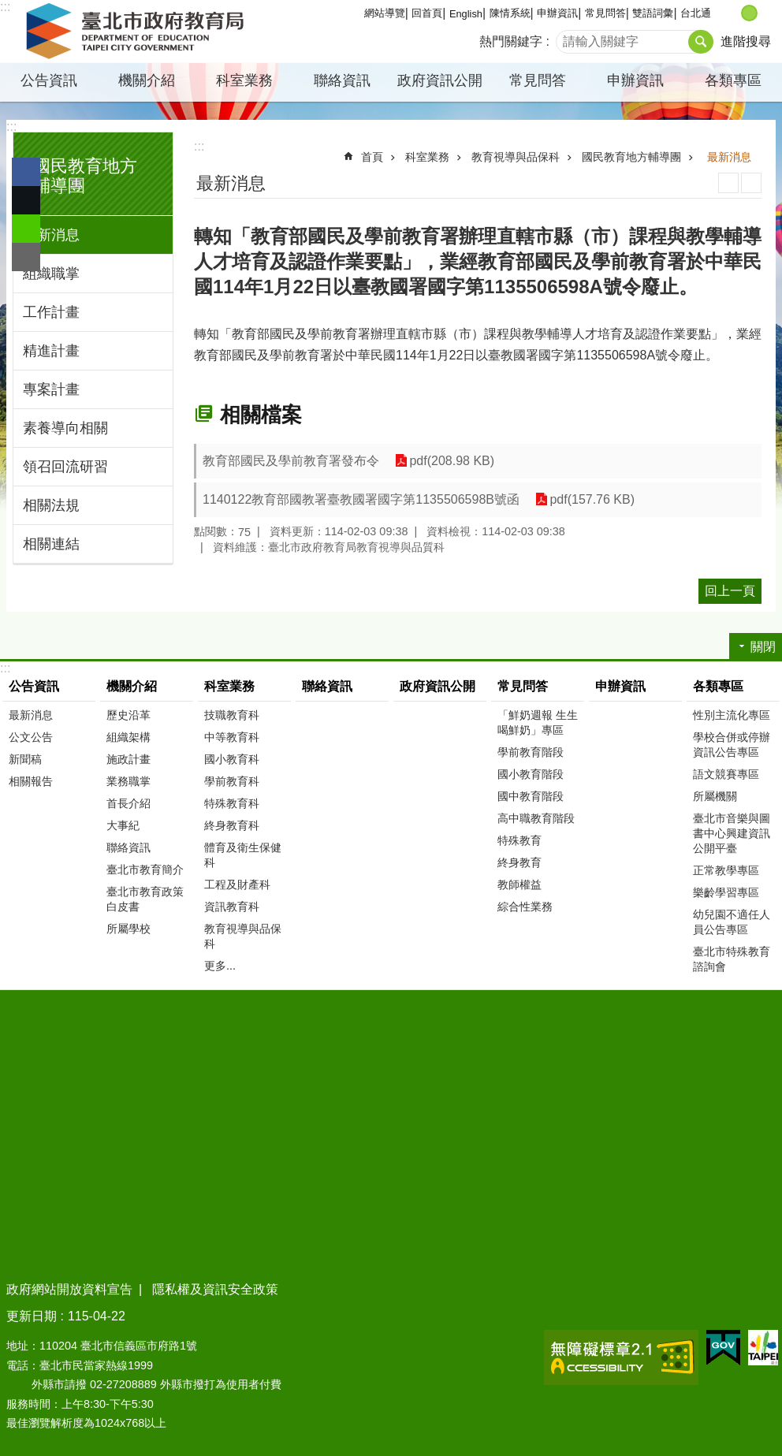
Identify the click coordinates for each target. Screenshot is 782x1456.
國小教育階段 (530, 774)
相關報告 (31, 781)
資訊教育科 (231, 906)
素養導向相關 (65, 428)
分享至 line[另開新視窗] (26, 228)
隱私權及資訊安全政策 (215, 1289)
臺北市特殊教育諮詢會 (731, 959)
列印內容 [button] (728, 183)
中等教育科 (231, 737)
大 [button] (766, 13)
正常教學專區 (726, 870)
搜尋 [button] (700, 42)
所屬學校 (128, 928)
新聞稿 (25, 759)
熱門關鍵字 (510, 41)
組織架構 (128, 737)
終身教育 (519, 862)
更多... (220, 965)
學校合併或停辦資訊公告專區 (731, 744)
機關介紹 (146, 80)
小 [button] (732, 13)
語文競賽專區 (726, 774)
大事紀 (123, 825)
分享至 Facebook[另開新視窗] (26, 172)
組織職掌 (51, 273)
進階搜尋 (746, 41)
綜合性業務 (525, 906)
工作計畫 (51, 312)
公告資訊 (48, 80)
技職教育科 (231, 715)
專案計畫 (51, 389)
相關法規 (51, 505)
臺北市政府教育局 (138, 31)
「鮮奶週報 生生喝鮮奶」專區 (537, 722)
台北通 (695, 13)
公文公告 (31, 737)
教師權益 (519, 884)
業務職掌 (128, 781)
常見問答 (605, 13)
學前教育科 (231, 781)
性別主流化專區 (731, 715)
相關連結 (51, 544)
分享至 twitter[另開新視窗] (26, 200)
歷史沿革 (128, 715)
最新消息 (51, 235)
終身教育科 (231, 825)
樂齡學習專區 (726, 892)
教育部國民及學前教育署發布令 (291, 460)
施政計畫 (128, 759)
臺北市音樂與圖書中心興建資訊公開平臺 (731, 833)
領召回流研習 (65, 467)
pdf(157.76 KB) (592, 499)
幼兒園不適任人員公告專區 (731, 922)
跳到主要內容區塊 (8, 8)
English (465, 14)
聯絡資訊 (342, 80)
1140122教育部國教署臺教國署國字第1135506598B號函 (361, 499)
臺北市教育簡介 (145, 869)
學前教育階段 (530, 752)
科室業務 (244, 80)
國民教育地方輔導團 (631, 157)
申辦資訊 (557, 13)
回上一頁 (730, 591)
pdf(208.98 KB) (451, 460)
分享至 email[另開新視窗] (26, 257)
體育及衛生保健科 (242, 855)
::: (11, 126)
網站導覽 (384, 13)
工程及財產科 (237, 884)
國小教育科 (231, 759)
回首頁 (426, 13)
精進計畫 (51, 351)
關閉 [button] (763, 647)
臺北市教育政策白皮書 (145, 899)
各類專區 (733, 80)
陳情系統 (510, 13)
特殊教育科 (231, 803)
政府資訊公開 (439, 80)
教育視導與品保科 (515, 157)
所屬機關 (715, 796)
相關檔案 (261, 415)
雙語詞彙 (652, 13)
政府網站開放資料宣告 (69, 1289)
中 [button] (749, 13)
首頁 (372, 157)
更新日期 (31, 1316)
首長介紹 (128, 803)
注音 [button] (751, 183)
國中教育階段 (530, 796)
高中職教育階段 (536, 818)
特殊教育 (519, 840)
